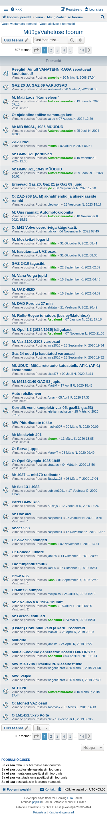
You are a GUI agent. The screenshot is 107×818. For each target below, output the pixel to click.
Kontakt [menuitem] (47, 789)
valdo (51, 118)
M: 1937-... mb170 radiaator (36, 475)
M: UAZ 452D (23, 289)
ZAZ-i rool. (21, 142)
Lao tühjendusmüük (29, 564)
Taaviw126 (55, 478)
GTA (70, 798)
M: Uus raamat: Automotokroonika (42, 212)
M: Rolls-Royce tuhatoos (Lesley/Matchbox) (51, 315)
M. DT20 (19, 688)
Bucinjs (53, 505)
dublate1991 (56, 490)
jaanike (53, 644)
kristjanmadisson (59, 411)
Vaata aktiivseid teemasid (57, 23)
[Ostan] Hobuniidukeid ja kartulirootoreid (48, 628)
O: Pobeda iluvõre (28, 552)
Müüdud (19, 640)
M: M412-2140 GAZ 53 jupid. (36, 381)
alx (50, 719)
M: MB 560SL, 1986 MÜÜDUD (37, 127)
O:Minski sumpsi (27, 590)
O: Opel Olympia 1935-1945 (36, 461)
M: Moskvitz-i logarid (30, 239)
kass (51, 580)
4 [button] (64, 50)
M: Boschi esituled (28, 616)
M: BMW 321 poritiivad (32, 154)
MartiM (52, 385)
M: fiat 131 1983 (26, 487)
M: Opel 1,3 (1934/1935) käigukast (42, 329)
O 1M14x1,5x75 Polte (30, 715)
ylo (50, 188)
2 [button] (51, 50)
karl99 (52, 568)
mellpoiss (54, 594)
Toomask (54, 707)
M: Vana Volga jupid (29, 275)
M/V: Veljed (21, 676)
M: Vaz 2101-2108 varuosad (36, 341)
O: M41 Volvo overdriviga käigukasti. (44, 227)
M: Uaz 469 (21, 514)
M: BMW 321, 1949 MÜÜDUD (37, 169)
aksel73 (53, 373)
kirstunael (54, 89)
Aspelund (55, 319)
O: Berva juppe (25, 449)
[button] (36, 50)
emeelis (53, 77)
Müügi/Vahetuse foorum (53, 32)
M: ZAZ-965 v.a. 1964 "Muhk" (37, 602)
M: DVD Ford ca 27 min (32, 303)
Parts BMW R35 (25, 502)
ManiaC (53, 632)
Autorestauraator (60, 101)
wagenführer (56, 668)
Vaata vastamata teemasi (19, 23)
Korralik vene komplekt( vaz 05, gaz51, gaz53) (52, 407)
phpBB (36, 802)
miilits (52, 146)
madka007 (55, 426)
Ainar (51, 397)
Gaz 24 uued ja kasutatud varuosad (43, 353)
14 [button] (82, 50)
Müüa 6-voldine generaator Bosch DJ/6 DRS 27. (54, 652)
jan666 (52, 556)
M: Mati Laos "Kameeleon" (35, 97)
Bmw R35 (20, 576)
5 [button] (70, 50)
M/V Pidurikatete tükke (32, 423)
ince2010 (54, 345)
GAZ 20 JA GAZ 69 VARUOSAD (39, 85)
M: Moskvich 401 (27, 435)
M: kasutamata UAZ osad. (35, 251)
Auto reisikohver (26, 393)
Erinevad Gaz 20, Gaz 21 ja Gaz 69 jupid (47, 184)
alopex (53, 438)
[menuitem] (16, 9)
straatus (53, 464)
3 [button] (57, 50)
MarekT (53, 452)
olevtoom (54, 204)
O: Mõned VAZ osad (29, 703)
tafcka (52, 231)
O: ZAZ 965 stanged (29, 540)
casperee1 (55, 518)
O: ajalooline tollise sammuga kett (42, 115)
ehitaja (52, 307)
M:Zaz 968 (21, 528)
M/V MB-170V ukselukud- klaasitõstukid (47, 664)
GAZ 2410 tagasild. (28, 263)
